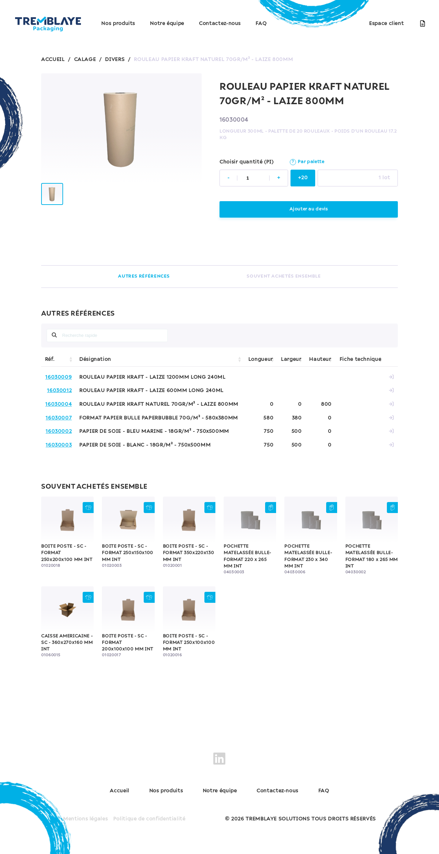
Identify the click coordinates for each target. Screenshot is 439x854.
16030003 (59, 445)
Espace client (386, 23)
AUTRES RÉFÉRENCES (144, 276)
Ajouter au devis (308, 209)
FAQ (261, 23)
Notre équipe (167, 23)
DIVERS (114, 59)
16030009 (58, 377)
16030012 (59, 390)
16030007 (59, 418)
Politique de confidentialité (149, 819)
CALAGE (85, 59)
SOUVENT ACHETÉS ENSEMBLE (284, 276)
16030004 (58, 404)
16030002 (59, 431)
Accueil (119, 791)
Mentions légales (85, 819)
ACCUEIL (52, 59)
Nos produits (118, 23)
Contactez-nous (220, 23)
